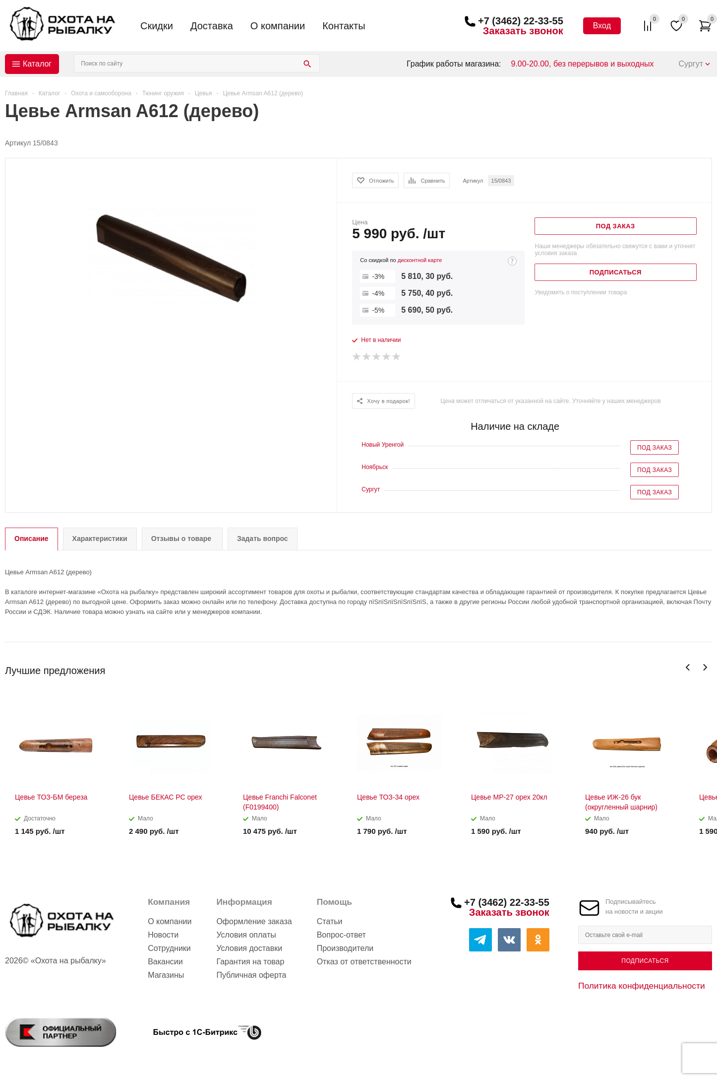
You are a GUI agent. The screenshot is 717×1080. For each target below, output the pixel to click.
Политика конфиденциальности (641, 986)
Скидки (156, 25)
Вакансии (165, 961)
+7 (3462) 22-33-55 (520, 20)
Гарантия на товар (250, 961)
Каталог (37, 64)
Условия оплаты (246, 935)
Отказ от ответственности (364, 961)
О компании (277, 25)
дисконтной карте (420, 260)
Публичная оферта (251, 975)
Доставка (211, 25)
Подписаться (644, 960)
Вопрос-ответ (341, 935)
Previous (688, 667)
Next (705, 667)
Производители (345, 948)
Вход (602, 25)
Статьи (330, 921)
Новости (163, 935)
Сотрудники (169, 948)
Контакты (343, 25)
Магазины (166, 975)
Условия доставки (249, 948)
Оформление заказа (254, 921)
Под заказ (654, 447)
